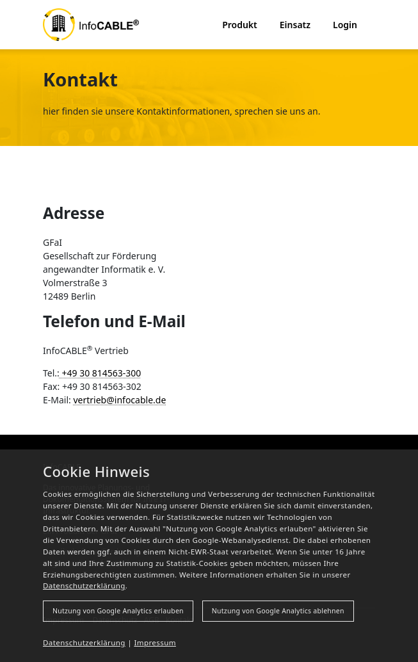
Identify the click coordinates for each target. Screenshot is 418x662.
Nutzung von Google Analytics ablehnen (278, 610)
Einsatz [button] (295, 25)
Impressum (155, 642)
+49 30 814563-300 (100, 373)
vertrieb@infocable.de (119, 400)
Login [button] (345, 25)
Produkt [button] (239, 25)
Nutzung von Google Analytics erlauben (118, 610)
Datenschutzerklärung (84, 585)
